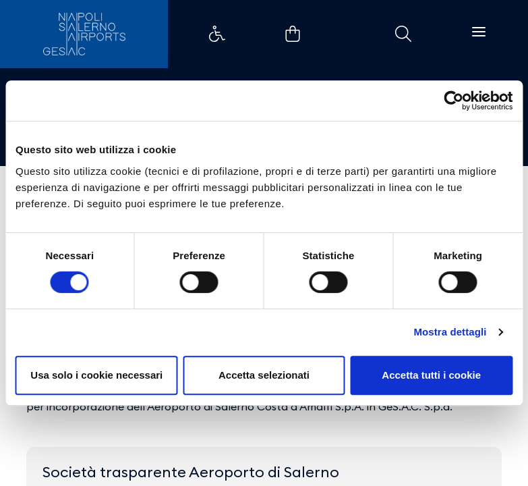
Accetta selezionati (264, 375)
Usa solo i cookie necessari (96, 375)
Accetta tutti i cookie (431, 375)
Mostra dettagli (449, 332)
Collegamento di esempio (217, 34)
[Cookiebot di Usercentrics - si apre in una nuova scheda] (453, 100)
